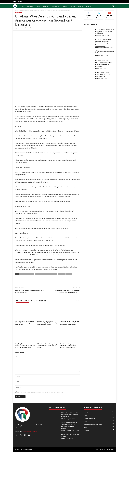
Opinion (98, 55)
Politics (38, 6)
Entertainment (55, 6)
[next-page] (79, 333)
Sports (73, 6)
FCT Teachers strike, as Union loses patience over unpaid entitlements (24, 355)
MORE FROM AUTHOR (38, 333)
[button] (113, 6)
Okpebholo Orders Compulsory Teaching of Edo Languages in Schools (47, 377)
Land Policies (53, 306)
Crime (97, 68)
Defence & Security (100, 47)
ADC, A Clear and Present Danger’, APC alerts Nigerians (29, 323)
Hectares (46, 306)
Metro (85, 459)
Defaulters (31, 306)
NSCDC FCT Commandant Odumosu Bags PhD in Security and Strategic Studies (47, 355)
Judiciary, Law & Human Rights (93, 456)
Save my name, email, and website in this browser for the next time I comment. (40, 424)
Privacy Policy (110, 481)
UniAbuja (69, 306)
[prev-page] (76, 333)
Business (45, 6)
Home (22, 6)
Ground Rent (38, 306)
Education (22, 10)
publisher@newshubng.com (30, 463)
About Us (102, 481)
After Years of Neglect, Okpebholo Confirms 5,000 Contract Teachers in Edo (68, 377)
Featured (30, 6)
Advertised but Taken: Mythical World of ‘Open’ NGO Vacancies (103, 74)
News (85, 447)
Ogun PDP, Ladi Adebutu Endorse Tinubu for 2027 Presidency (67, 323)
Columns (88, 6)
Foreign (65, 6)
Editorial (80, 6)
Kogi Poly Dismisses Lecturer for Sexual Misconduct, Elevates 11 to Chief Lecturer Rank (25, 377)
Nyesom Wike (61, 306)
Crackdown (23, 306)
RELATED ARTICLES (22, 333)
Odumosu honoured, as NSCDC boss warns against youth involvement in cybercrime (69, 355)
